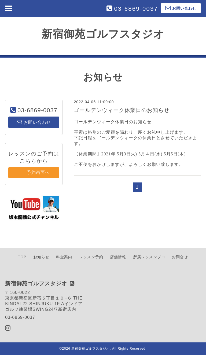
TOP (22, 257)
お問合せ (180, 257)
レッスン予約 (91, 257)
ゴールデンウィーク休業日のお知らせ (122, 110)
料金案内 (64, 257)
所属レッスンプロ (149, 257)
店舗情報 (118, 257)
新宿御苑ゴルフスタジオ (103, 34)
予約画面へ (34, 172)
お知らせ (41, 257)
